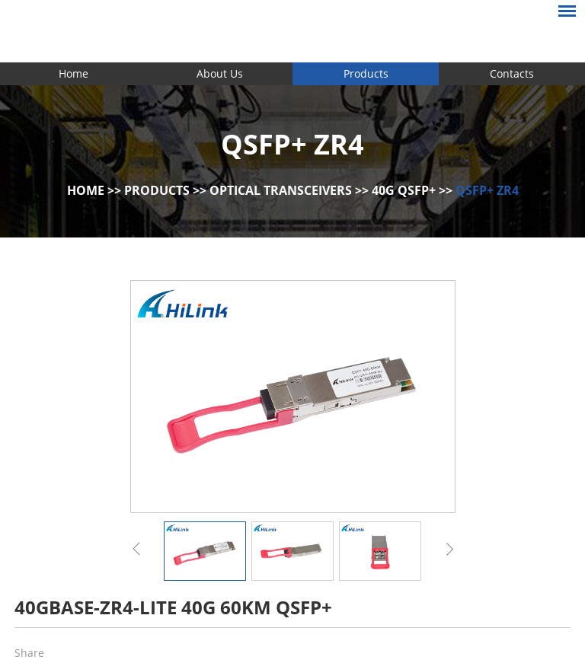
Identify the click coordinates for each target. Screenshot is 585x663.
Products (366, 73)
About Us (220, 73)
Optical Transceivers (280, 190)
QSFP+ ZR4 (487, 190)
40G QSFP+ (404, 190)
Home (73, 73)
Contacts (512, 73)
